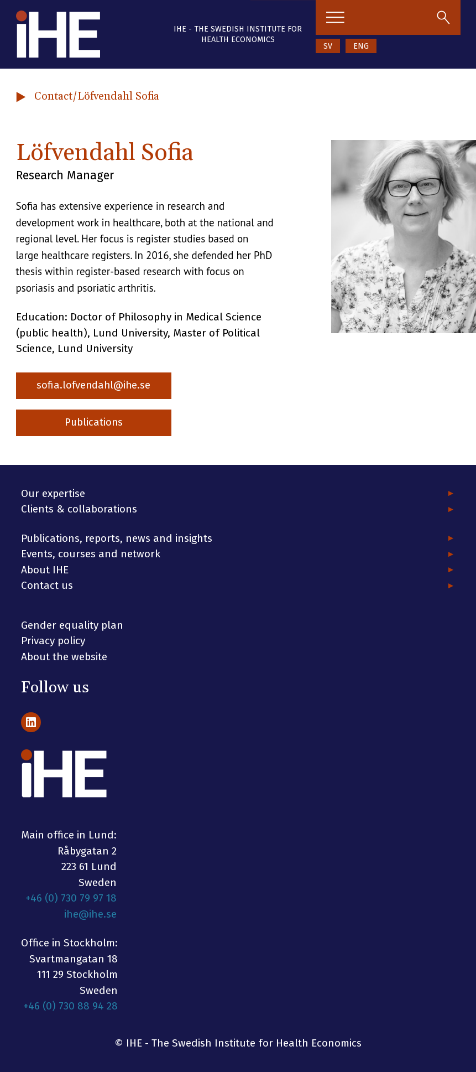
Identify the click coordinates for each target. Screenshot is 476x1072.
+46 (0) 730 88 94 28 (70, 1006)
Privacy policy (53, 640)
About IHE (45, 569)
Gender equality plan (72, 625)
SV (327, 46)
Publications (96, 423)
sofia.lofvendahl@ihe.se (96, 386)
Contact (53, 96)
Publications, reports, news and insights (116, 538)
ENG (361, 46)
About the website (64, 656)
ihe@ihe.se (90, 914)
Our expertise (53, 493)
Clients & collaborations (79, 509)
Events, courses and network (90, 553)
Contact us (47, 585)
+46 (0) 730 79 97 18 (71, 898)
